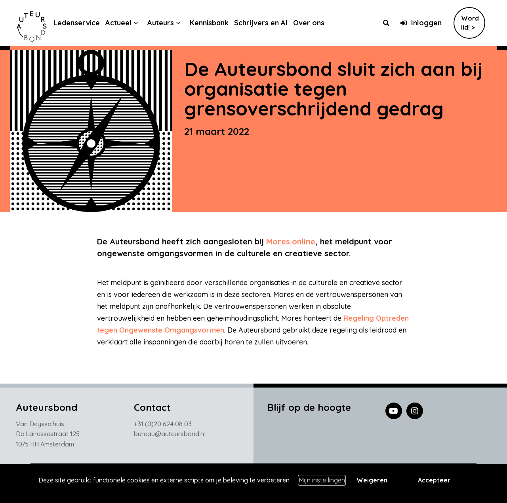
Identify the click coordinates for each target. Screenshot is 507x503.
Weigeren (371, 480)
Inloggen (421, 22)
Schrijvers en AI (267, 22)
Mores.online (290, 241)
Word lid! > (470, 22)
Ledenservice (82, 22)
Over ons (314, 22)
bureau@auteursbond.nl (170, 436)
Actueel (124, 22)
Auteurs (166, 22)
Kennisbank (215, 22)
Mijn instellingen (322, 480)
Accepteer (434, 480)
